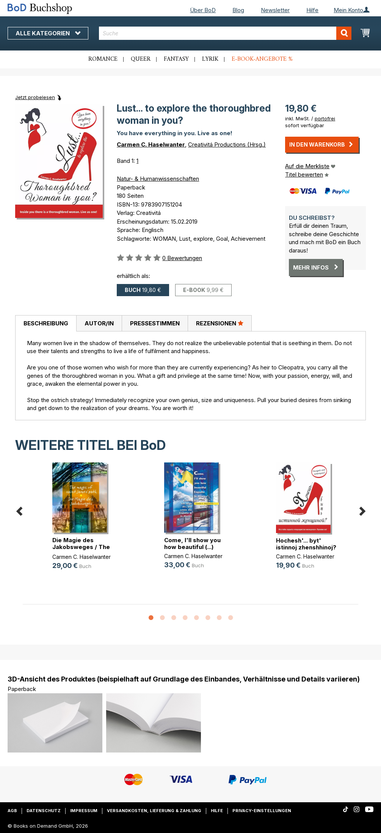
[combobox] (225, 33)
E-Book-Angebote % (262, 59)
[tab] (45, 323)
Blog (238, 10)
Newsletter (275, 10)
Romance (103, 59)
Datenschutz (44, 810)
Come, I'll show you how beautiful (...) (192, 543)
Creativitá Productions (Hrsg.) (227, 144)
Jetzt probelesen (35, 97)
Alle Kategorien (48, 33)
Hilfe (312, 10)
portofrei (325, 118)
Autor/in (99, 323)
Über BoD (203, 10)
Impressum (83, 810)
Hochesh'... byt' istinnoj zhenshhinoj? (306, 544)
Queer (141, 59)
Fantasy (176, 59)
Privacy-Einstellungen (261, 810)
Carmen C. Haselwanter (151, 144)
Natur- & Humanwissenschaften (158, 178)
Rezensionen (219, 323)
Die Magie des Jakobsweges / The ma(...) (81, 546)
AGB (12, 810)
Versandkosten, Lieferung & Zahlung (154, 810)
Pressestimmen (155, 323)
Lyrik (210, 59)
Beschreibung (46, 323)
